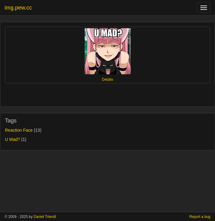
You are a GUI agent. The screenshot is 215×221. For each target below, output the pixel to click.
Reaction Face (19, 130)
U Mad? (12, 139)
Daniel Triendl (45, 217)
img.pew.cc (18, 8)
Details (107, 79)
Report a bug (199, 217)
